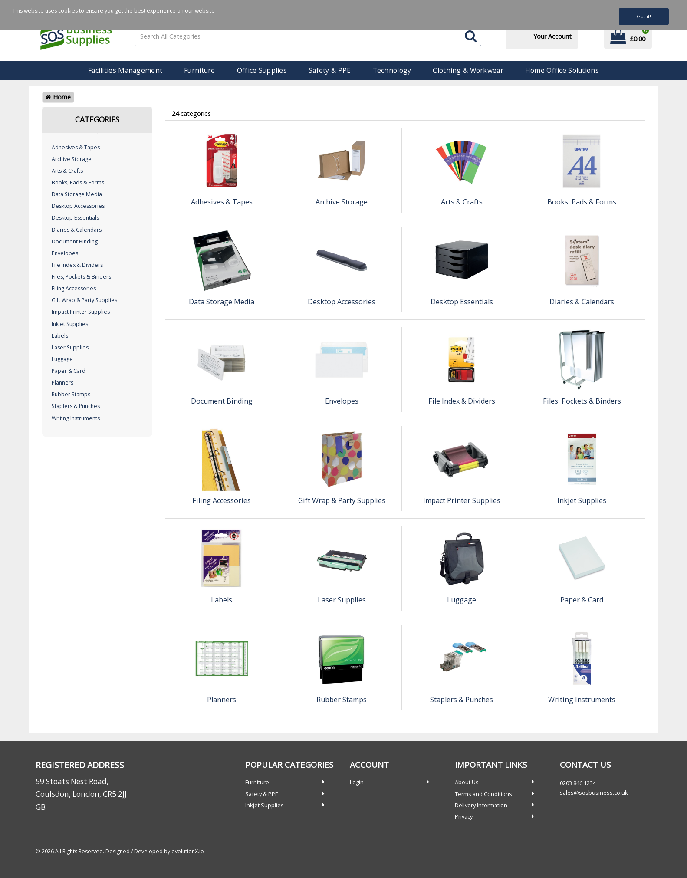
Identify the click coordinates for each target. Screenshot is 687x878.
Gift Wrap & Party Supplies (84, 300)
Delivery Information (481, 805)
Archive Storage (72, 159)
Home (58, 97)
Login (357, 782)
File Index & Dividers (77, 265)
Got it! (644, 16)
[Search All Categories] (308, 36)
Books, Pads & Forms (78, 182)
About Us (467, 782)
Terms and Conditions (483, 794)
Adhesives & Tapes (76, 147)
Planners (62, 382)
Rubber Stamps (71, 394)
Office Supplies (262, 70)
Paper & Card (68, 371)
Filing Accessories (74, 288)
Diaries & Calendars (77, 229)
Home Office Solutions (562, 70)
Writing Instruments (76, 418)
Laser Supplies (70, 347)
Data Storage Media (77, 194)
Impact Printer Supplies (81, 312)
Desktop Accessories (78, 206)
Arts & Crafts (67, 170)
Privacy (464, 816)
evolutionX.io (187, 851)
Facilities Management (125, 70)
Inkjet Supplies (70, 324)
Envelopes (65, 253)
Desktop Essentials (75, 217)
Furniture (199, 70)
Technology (392, 70)
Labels (60, 335)
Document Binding (75, 241)
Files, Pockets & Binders (81, 276)
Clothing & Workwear (468, 70)
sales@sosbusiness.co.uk (594, 792)
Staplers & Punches (76, 406)
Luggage (62, 359)
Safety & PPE (330, 70)
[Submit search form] (470, 37)
